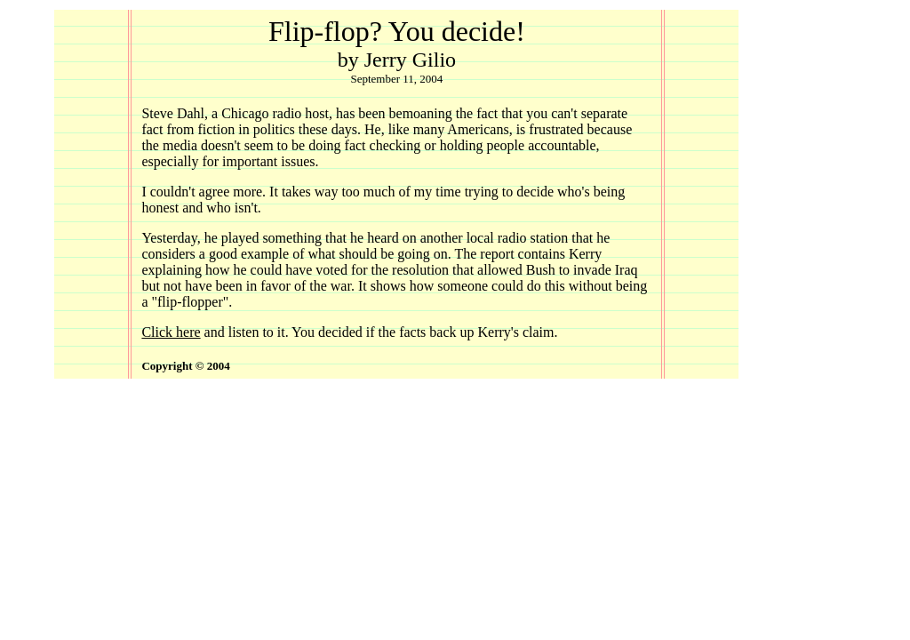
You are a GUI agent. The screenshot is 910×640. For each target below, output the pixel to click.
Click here (170, 332)
